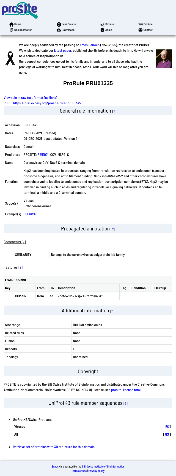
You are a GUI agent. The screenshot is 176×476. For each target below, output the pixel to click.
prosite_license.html (125, 389)
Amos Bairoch (89, 45)
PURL (7, 103)
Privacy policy (96, 471)
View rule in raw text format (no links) (30, 97)
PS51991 (43, 154)
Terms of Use (79, 471)
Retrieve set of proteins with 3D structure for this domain (54, 446)
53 (168, 426)
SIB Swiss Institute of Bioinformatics (103, 466)
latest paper (62, 50)
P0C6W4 (30, 214)
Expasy (56, 466)
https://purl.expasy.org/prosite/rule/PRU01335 (47, 103)
